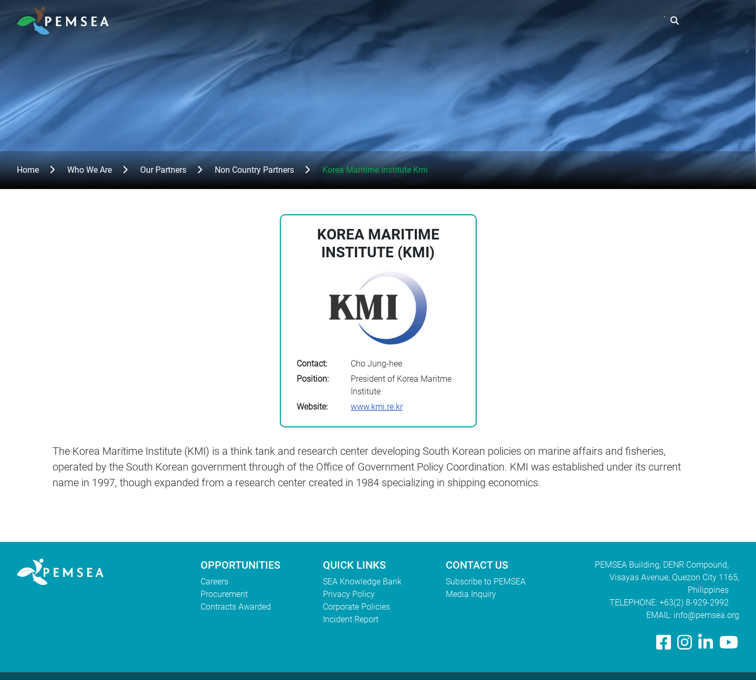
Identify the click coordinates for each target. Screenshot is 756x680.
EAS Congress (628, 21)
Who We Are (429, 21)
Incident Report (351, 619)
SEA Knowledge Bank (362, 582)
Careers (214, 582)
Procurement (224, 594)
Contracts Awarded (236, 607)
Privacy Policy (349, 594)
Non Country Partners (254, 170)
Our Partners (163, 170)
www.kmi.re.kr (377, 407)
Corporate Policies (356, 607)
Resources (560, 21)
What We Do (496, 21)
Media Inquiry (471, 594)
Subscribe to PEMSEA (486, 582)
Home (28, 170)
